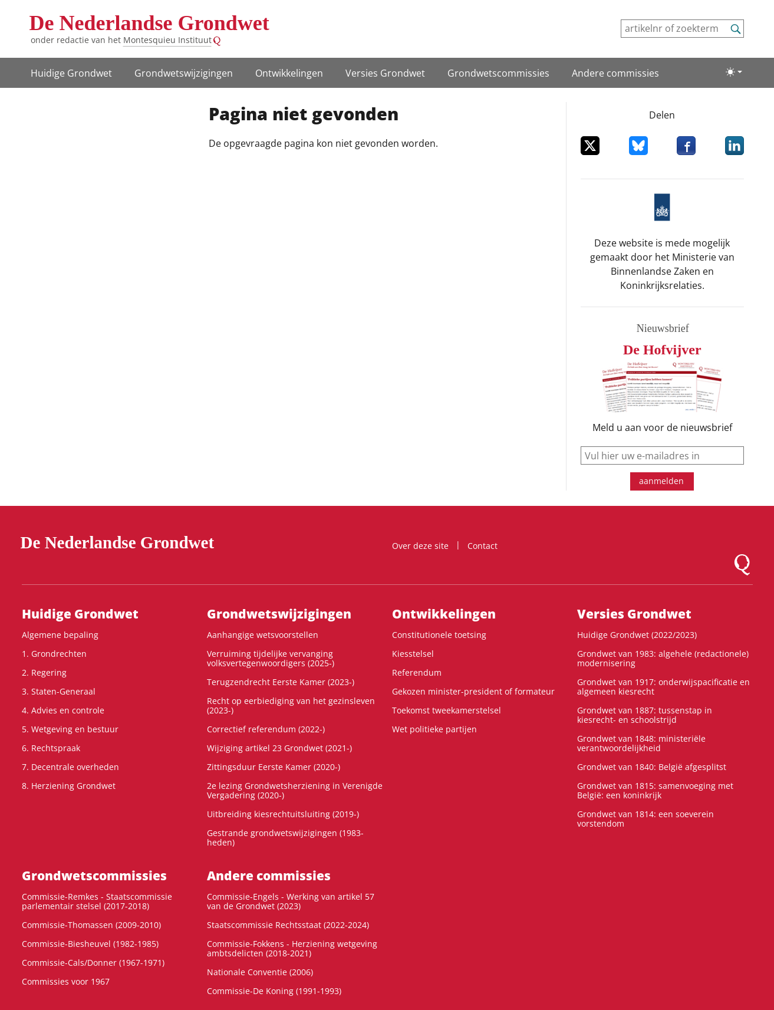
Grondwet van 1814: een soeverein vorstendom (645, 818)
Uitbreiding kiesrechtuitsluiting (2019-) (283, 814)
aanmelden (661, 480)
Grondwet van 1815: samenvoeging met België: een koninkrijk (655, 790)
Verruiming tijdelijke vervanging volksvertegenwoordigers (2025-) (270, 658)
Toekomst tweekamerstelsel (446, 710)
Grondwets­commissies (498, 73)
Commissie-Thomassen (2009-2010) (91, 924)
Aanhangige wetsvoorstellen (262, 634)
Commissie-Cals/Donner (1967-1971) (93, 962)
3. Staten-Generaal (58, 691)
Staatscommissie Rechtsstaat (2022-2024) (288, 924)
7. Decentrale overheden (70, 766)
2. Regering (44, 672)
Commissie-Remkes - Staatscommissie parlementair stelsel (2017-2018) (97, 901)
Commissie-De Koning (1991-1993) (274, 990)
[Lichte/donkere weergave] (734, 72)
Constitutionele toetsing (439, 634)
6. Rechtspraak (51, 748)
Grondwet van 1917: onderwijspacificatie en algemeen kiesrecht (663, 686)
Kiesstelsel (413, 653)
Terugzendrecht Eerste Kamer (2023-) (280, 681)
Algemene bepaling (60, 634)
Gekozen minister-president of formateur (473, 691)
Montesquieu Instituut (167, 39)
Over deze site (420, 545)
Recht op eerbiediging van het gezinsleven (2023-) (291, 705)
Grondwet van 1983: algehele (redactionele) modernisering (663, 658)
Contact (482, 545)
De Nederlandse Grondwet (149, 23)
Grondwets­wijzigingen (183, 73)
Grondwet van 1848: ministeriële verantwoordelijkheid (641, 743)
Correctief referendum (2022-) (266, 729)
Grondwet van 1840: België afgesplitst (651, 766)
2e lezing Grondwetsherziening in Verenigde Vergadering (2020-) (295, 790)
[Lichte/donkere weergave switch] (734, 72)
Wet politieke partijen (434, 729)
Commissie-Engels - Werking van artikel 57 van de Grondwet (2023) (290, 901)
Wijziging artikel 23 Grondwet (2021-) (279, 748)
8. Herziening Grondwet (69, 785)
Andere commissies (615, 73)
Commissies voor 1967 (66, 981)
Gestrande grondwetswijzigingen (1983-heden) (285, 837)
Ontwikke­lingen (289, 73)
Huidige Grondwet (71, 73)
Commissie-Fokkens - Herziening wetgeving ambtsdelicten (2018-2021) (292, 948)
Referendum (417, 672)
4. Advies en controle (63, 710)
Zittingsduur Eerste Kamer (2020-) (273, 766)
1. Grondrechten (54, 653)
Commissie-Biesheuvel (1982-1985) (90, 943)
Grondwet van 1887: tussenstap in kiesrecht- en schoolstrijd (644, 715)
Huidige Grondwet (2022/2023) (637, 634)
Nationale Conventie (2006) (260, 972)
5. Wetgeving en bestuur (70, 729)
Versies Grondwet (385, 73)
